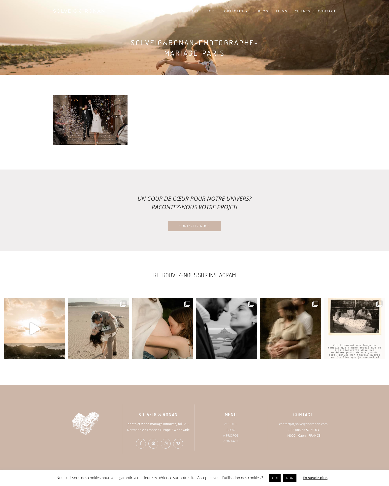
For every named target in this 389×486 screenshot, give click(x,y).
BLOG (263, 11)
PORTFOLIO (234, 11)
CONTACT (327, 11)
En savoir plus (315, 477)
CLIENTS (303, 11)
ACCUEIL (230, 424)
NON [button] (289, 478)
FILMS (281, 11)
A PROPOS (231, 435)
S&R (210, 11)
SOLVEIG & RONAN (79, 11)
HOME (193, 11)
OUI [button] (275, 478)
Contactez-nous (194, 226)
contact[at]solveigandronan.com (303, 424)
